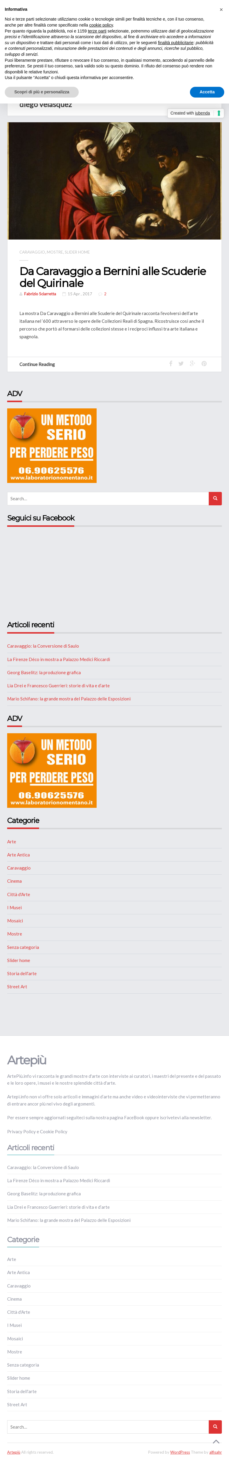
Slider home (77, 252)
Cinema (14, 881)
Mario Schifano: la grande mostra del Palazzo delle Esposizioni (69, 698)
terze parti (97, 31)
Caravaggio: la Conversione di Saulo (43, 646)
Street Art (17, 986)
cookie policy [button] (101, 25)
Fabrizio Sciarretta (40, 293)
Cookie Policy (53, 1131)
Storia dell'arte (22, 973)
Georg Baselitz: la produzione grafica (44, 672)
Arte (11, 841)
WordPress (180, 1452)
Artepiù (13, 1452)
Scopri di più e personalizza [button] (41, 91)
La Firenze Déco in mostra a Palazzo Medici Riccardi (58, 659)
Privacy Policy (21, 1131)
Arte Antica (18, 854)
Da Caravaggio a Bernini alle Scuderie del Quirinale (112, 277)
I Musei (14, 907)
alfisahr (215, 1452)
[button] (221, 9)
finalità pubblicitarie (176, 42)
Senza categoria (23, 947)
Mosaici (15, 920)
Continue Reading (39, 364)
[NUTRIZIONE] (52, 445)
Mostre (55, 252)
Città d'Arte (18, 894)
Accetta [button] (207, 91)
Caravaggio (32, 252)
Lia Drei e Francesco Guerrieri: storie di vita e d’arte (58, 685)
